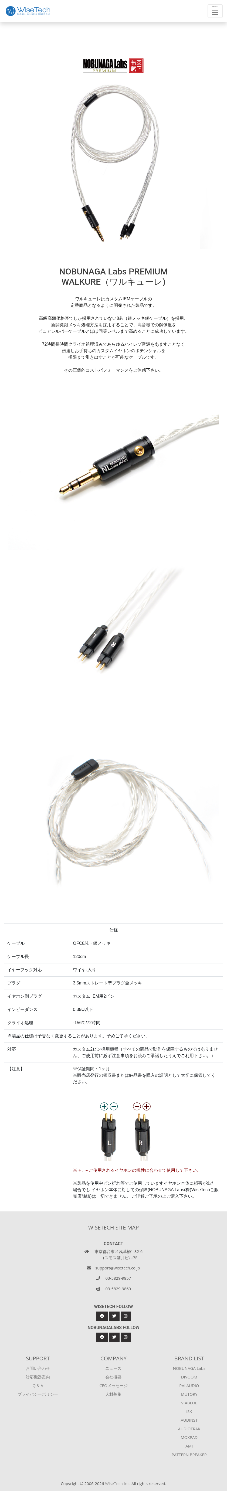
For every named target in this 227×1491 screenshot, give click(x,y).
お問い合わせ (38, 1368)
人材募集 (113, 1394)
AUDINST (189, 1420)
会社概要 (113, 1377)
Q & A (37, 1385)
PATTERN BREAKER (189, 1454)
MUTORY (189, 1394)
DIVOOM (189, 1377)
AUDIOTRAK (189, 1428)
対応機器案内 (38, 1377)
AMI (189, 1446)
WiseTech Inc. (117, 1483)
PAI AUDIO (189, 1385)
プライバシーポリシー (38, 1394)
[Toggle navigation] (215, 11)
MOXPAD (189, 1437)
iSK (189, 1411)
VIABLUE (189, 1402)
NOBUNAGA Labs (189, 1368)
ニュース (113, 1368)
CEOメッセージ (113, 1385)
